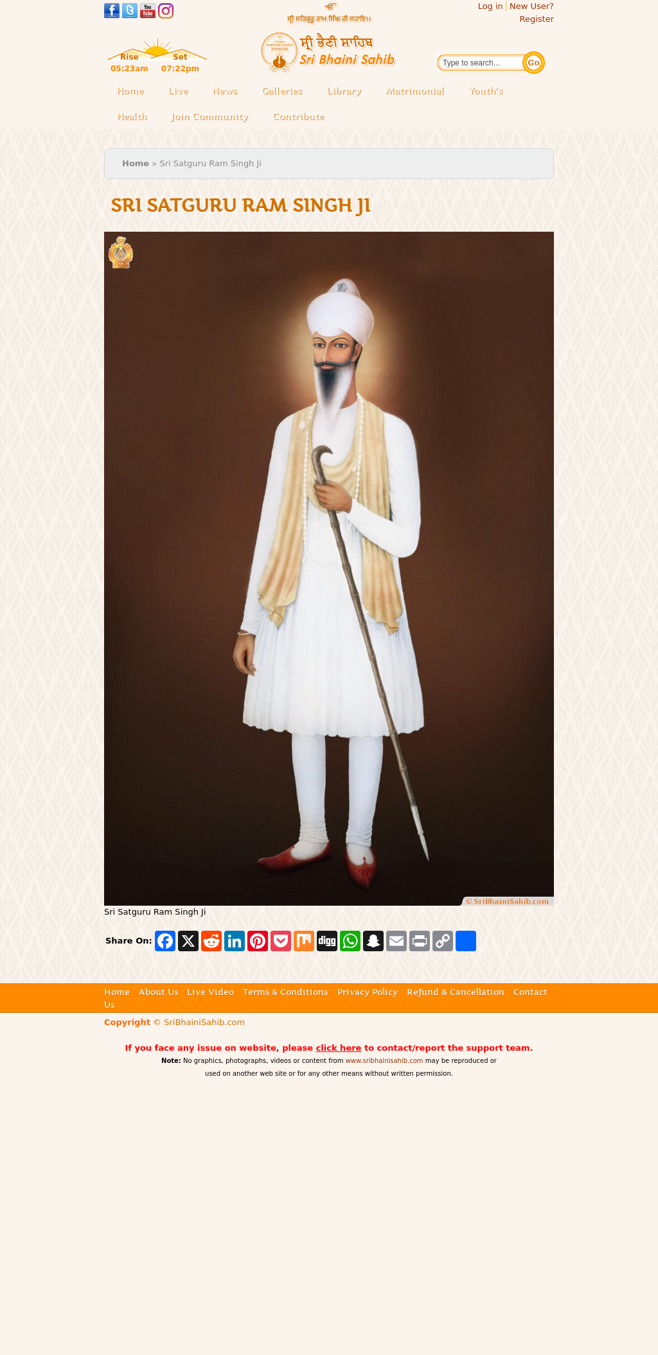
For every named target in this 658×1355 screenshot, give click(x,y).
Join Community (209, 116)
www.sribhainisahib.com (384, 1060)
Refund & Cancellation (455, 992)
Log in (490, 6)
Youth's (485, 90)
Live (181, 91)
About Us (158, 992)
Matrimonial (415, 90)
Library (347, 91)
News (224, 90)
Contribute (302, 117)
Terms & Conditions (285, 992)
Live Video (210, 992)
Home (129, 90)
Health (131, 116)
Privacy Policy (367, 992)
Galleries (286, 91)
